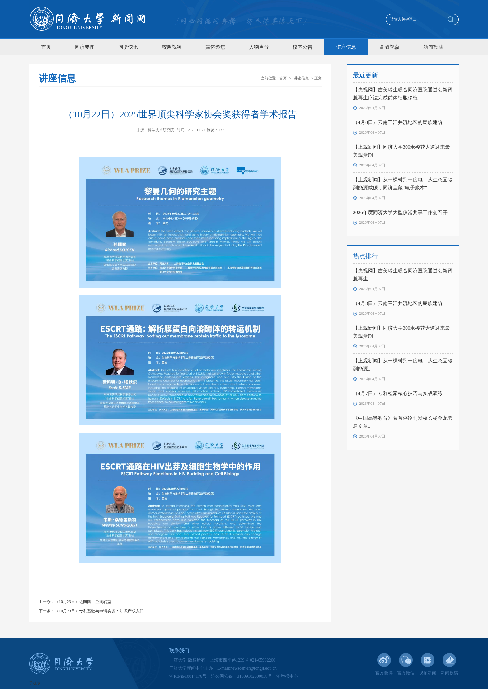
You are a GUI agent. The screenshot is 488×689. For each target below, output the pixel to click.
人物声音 (259, 47)
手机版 (34, 683)
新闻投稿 (433, 47)
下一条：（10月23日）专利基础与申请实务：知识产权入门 (91, 611)
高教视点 (390, 47)
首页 (46, 47)
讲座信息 (346, 47)
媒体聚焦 (215, 47)
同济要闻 (85, 47)
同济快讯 (128, 47)
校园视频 (172, 47)
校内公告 (302, 47)
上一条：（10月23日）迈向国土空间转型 (75, 601)
